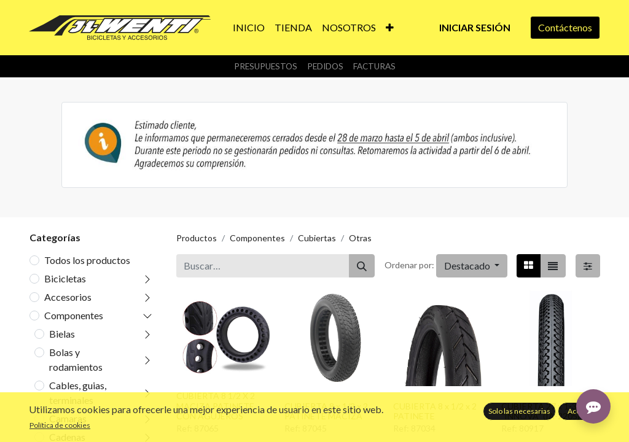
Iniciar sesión (474, 27)
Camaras (68, 418)
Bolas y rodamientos (76, 359)
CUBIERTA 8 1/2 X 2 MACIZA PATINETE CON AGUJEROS (215, 406)
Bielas (62, 333)
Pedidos (325, 66)
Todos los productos (87, 260)
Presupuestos (265, 66)
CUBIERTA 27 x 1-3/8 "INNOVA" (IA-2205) (543, 411)
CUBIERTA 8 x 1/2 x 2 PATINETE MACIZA (326, 411)
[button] (390, 27)
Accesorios (68, 297)
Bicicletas (65, 278)
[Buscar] (362, 265)
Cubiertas (317, 238)
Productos (196, 238)
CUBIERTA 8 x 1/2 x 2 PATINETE (435, 411)
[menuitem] (249, 27)
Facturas (374, 66)
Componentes (73, 315)
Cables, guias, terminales (77, 392)
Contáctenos (565, 27)
